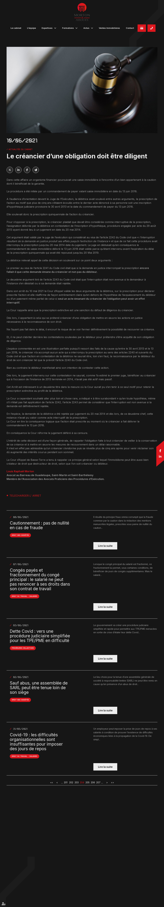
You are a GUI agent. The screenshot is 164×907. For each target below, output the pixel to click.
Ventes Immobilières (109, 28)
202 (71, 782)
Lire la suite (105, 545)
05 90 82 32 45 (152, 28)
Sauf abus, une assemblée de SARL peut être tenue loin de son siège (39, 688)
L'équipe (31, 28)
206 (93, 782)
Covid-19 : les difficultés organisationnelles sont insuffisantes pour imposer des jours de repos (36, 741)
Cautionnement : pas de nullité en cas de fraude (39, 525)
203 (77, 782)
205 (88, 782)
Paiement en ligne (142, 28)
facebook (160, 450)
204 (82, 782)
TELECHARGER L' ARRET (25, 495)
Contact (130, 28)
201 (65, 782)
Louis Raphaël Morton (21, 471)
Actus (86, 28)
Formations (68, 28)
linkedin (160, 456)
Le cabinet (16, 28)
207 (98, 782)
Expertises (47, 28)
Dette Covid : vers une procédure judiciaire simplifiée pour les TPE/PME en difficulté (40, 636)
